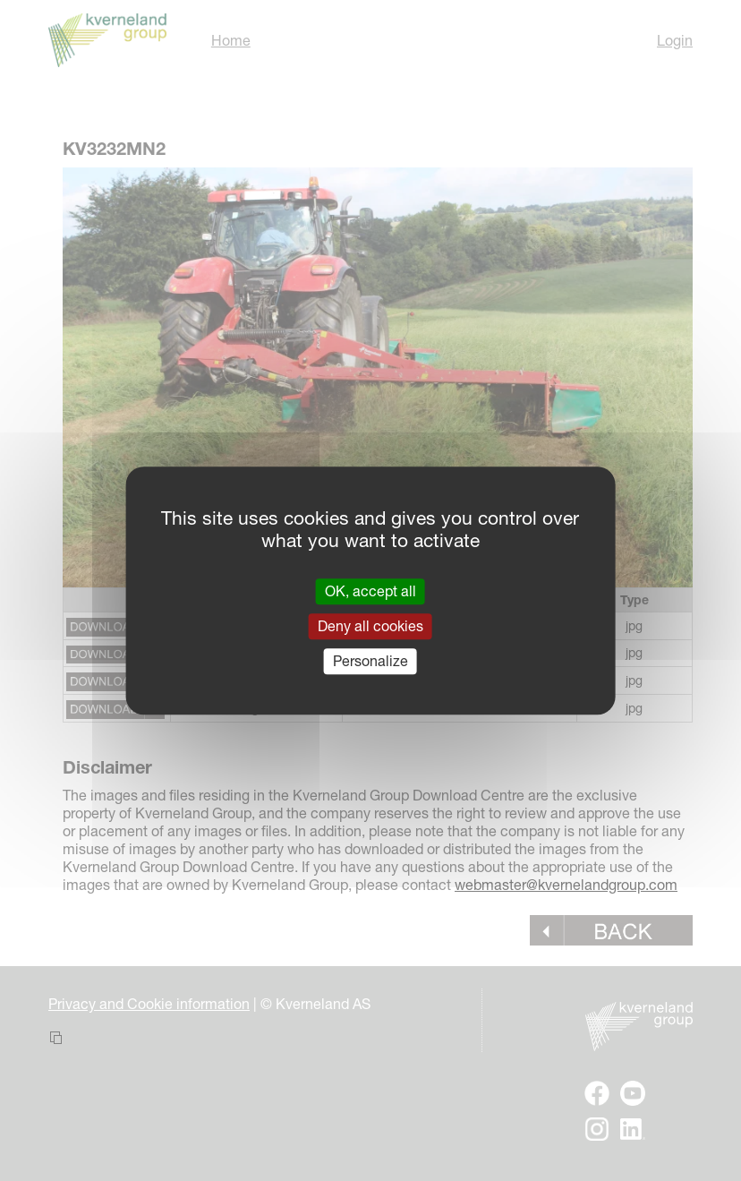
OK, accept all (370, 591)
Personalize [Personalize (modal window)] (370, 661)
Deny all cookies (370, 626)
